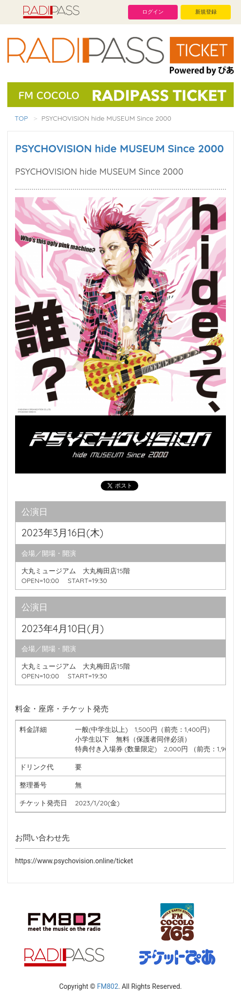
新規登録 (206, 11)
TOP (21, 118)
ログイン (153, 11)
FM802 (107, 986)
